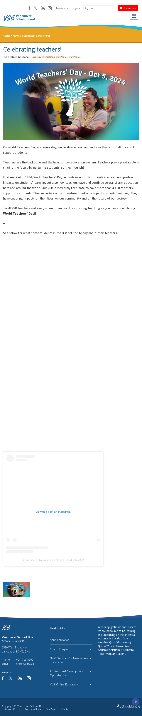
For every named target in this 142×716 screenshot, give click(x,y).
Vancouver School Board (32, 706)
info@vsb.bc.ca (25, 663)
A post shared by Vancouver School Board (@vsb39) (53, 560)
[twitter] (35, 8)
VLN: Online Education (70, 684)
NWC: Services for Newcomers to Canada (70, 660)
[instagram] (49, 8)
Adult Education (70, 640)
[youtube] (42, 8)
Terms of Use (33, 709)
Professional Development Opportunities (70, 673)
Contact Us (68, 709)
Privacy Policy (12, 709)
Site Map (51, 709)
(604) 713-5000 (24, 659)
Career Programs (70, 649)
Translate (61, 8)
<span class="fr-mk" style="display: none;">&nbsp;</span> (53, 343)
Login (75, 8)
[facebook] (28, 8)
